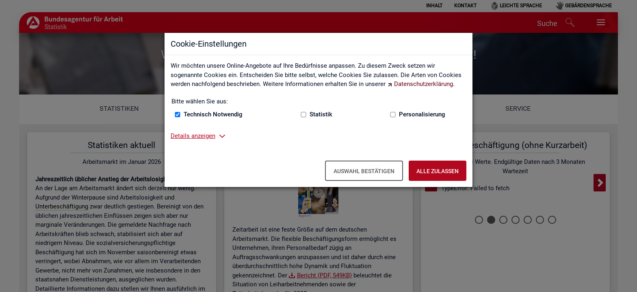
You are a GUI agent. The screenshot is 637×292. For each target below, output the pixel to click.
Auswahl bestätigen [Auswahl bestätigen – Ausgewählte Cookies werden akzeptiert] (364, 171)
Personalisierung (422, 114)
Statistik (321, 114)
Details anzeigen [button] (193, 136)
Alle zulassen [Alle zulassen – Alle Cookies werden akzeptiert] (437, 171)
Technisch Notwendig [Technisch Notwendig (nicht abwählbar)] (213, 114)
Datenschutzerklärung (423, 84)
